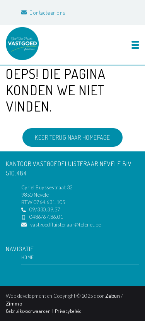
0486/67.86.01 (46, 217)
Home (27, 257)
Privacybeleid (68, 311)
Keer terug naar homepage (72, 137)
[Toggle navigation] (135, 45)
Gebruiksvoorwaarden (29, 311)
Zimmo (14, 303)
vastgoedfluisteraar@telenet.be (65, 224)
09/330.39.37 (44, 209)
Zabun (112, 296)
